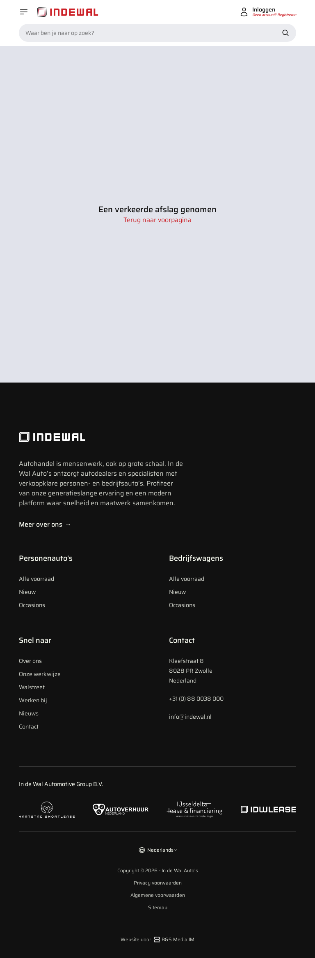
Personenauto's (46, 558)
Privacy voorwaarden (158, 883)
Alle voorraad (36, 578)
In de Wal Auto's (180, 870)
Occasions (32, 605)
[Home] (67, 12)
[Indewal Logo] (101, 437)
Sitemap (157, 907)
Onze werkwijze (40, 673)
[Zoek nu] (285, 33)
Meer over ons (45, 524)
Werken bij (33, 700)
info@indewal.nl (190, 716)
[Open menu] (24, 12)
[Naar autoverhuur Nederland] (120, 810)
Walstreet (32, 687)
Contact (29, 726)
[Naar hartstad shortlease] (47, 810)
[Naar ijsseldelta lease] (194, 809)
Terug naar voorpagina (157, 220)
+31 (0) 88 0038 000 (196, 698)
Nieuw (27, 591)
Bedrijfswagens (196, 558)
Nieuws (29, 713)
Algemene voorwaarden (157, 895)
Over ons (30, 660)
